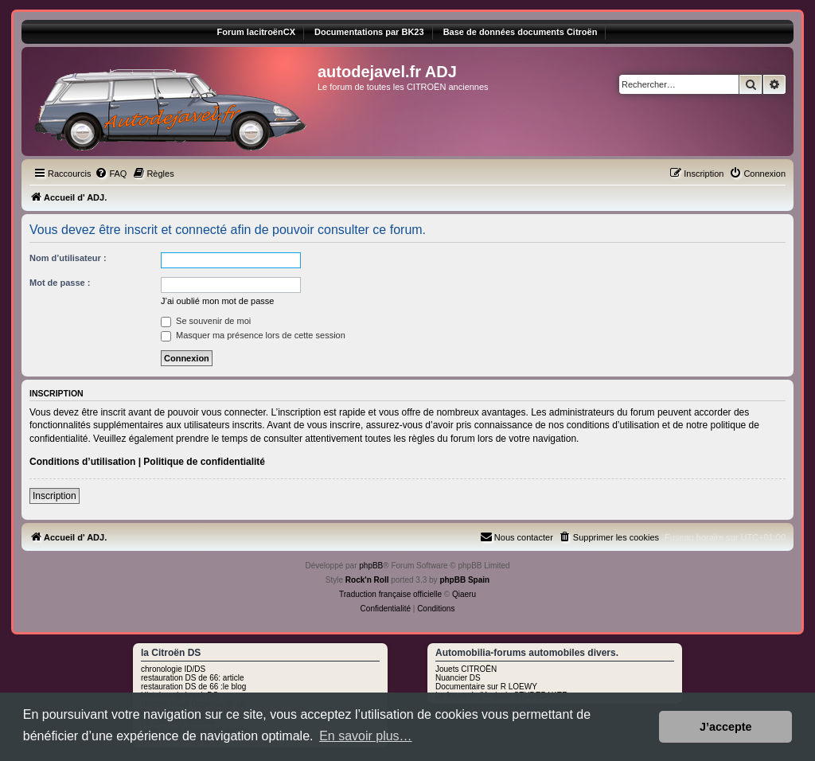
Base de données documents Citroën (520, 32)
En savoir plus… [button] (365, 736)
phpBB (371, 565)
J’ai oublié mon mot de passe (217, 301)
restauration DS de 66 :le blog (193, 686)
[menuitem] (111, 173)
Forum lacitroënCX (256, 32)
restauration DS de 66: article (192, 677)
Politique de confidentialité (204, 461)
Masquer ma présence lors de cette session (253, 335)
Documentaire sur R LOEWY (486, 686)
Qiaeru (464, 594)
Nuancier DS (458, 677)
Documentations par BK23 (369, 32)
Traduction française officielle (390, 594)
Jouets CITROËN (466, 669)
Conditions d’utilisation (82, 461)
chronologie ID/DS (173, 669)
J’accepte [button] (726, 726)
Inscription (54, 495)
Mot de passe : (59, 282)
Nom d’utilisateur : (68, 258)
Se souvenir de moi (206, 321)
